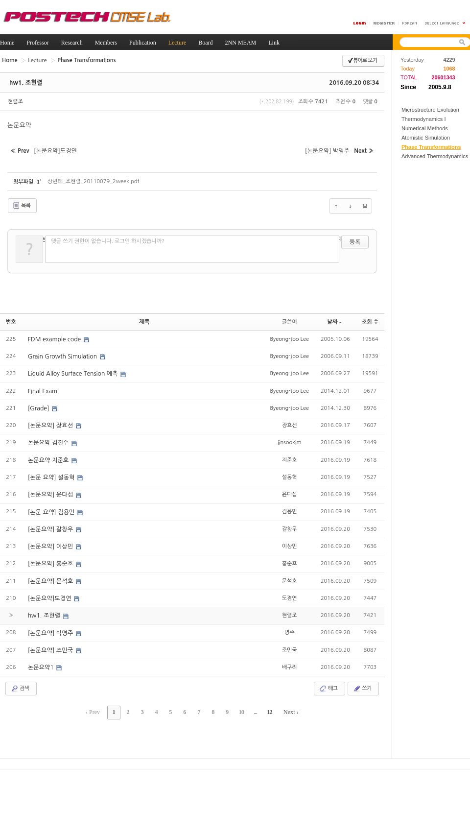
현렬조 (15, 101)
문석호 (289, 577)
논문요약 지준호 (49, 457)
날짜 (335, 320)
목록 (21, 205)
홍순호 (289, 560)
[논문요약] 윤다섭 (51, 492)
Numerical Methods (424, 128)
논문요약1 (41, 663)
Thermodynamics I (423, 119)
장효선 (289, 423)
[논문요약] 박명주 (51, 629)
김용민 (289, 508)
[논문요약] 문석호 (51, 577)
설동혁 (289, 474)
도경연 (289, 594)
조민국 (289, 645)
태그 (328, 684)
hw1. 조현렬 (25, 83)
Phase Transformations (431, 147)
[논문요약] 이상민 (51, 543)
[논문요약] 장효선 (51, 423)
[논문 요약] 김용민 (52, 509)
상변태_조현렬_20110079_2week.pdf (93, 180)
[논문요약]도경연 (50, 594)
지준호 (289, 457)
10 (238, 707)
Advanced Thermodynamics (434, 156)
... (252, 707)
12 (265, 707)
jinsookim (290, 440)
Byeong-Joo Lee (289, 337)
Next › (286, 707)
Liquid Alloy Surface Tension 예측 (73, 372)
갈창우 (289, 525)
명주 (289, 628)
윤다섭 (289, 491)
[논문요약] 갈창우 (51, 526)
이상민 (289, 543)
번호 (11, 320)
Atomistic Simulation (425, 138)
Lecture (36, 60)
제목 (145, 320)
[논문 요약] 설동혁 (52, 474)
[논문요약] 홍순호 (51, 560)
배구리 (289, 663)
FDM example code (55, 337)
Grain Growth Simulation (63, 354)
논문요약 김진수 (49, 440)
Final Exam (42, 389)
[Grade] (39, 406)
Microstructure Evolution (430, 110)
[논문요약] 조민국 (51, 646)
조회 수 (370, 320)
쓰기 (362, 684)
